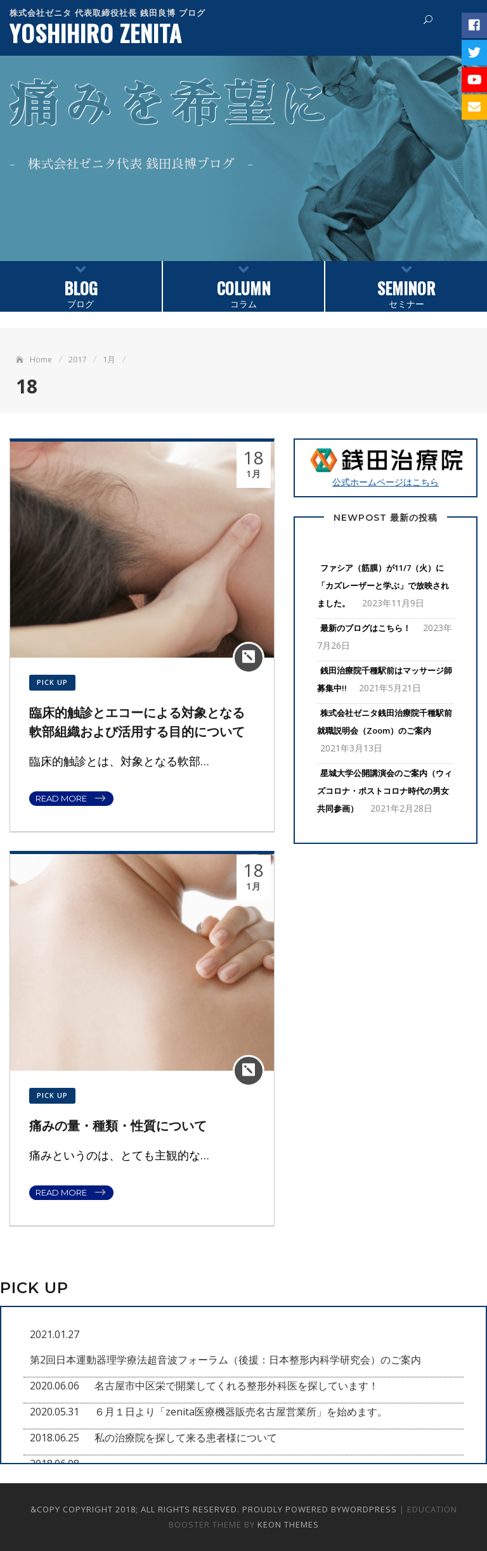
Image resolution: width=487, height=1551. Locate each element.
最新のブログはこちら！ (365, 628)
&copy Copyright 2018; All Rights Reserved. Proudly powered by (186, 1509)
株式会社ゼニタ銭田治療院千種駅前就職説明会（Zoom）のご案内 (384, 721)
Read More (61, 798)
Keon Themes (288, 1524)
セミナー (406, 285)
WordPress (369, 1509)
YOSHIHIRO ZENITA (96, 32)
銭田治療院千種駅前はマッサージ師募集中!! (384, 679)
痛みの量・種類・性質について (118, 1125)
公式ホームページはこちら (385, 467)
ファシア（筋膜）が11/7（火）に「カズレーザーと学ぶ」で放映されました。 (383, 585)
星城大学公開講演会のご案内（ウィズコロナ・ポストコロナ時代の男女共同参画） (384, 790)
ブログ (81, 285)
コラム (244, 285)
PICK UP (52, 682)
